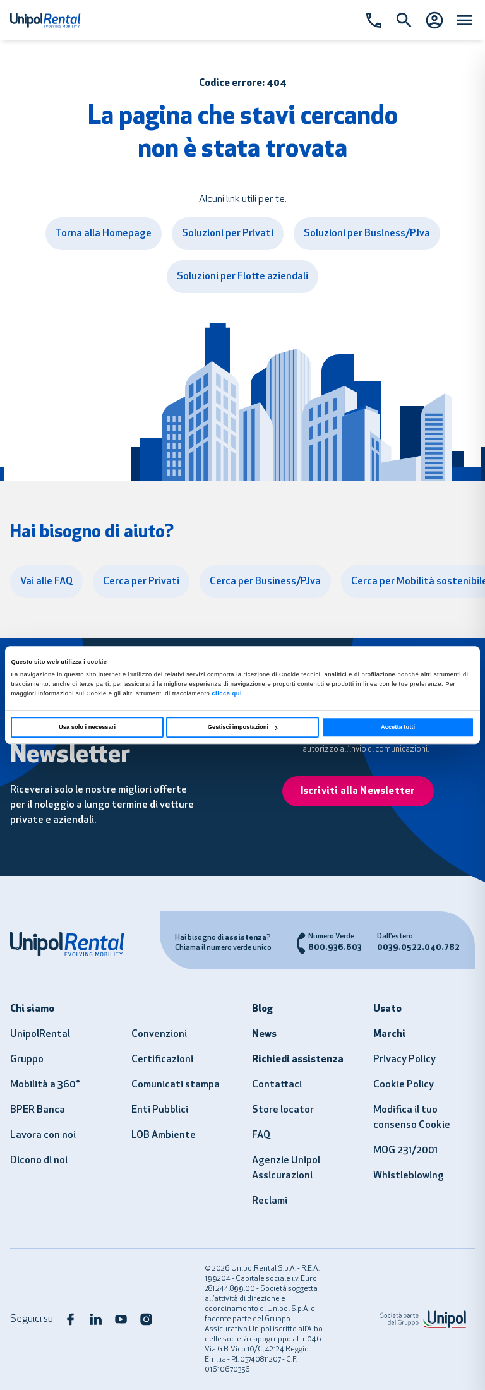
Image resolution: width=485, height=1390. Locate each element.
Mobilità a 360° (45, 1085)
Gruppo (27, 1060)
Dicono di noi (39, 1161)
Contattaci (277, 1085)
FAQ (261, 1135)
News (264, 1034)
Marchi (389, 1034)
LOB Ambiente (163, 1135)
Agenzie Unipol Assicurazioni (286, 1168)
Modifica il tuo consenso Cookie (411, 1117)
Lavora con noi (43, 1135)
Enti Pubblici (159, 1110)
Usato (387, 1009)
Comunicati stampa (175, 1085)
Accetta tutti (398, 727)
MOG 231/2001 (405, 1151)
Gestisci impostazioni (243, 727)
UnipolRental (40, 1034)
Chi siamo (32, 1009)
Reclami (269, 1201)
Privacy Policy (404, 1060)
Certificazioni (162, 1060)
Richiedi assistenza (298, 1060)
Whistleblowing (408, 1176)
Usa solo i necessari (87, 727)
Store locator (283, 1110)
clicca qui (227, 693)
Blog (262, 1009)
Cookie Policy (403, 1085)
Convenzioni (159, 1034)
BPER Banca (37, 1110)
